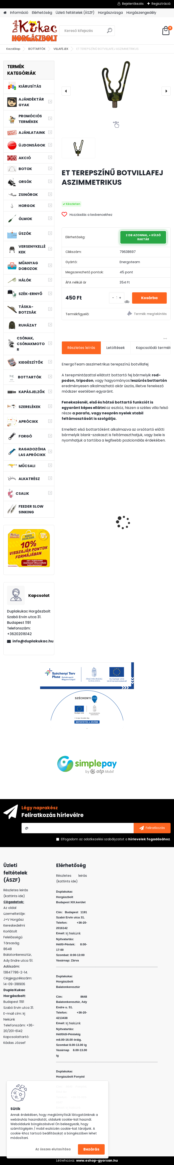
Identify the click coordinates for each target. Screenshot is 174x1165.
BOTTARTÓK (37, 49)
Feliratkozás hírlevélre (53, 815)
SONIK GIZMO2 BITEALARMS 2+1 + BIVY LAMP (144, 524)
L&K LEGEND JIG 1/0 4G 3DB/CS (85, 523)
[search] (109, 32)
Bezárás (91, 1149)
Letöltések (115, 347)
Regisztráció (161, 3)
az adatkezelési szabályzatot (101, 839)
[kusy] (116, 298)
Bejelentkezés (133, 3)
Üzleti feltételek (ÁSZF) (75, 12)
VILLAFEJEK (60, 49)
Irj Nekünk (73, 933)
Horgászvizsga (110, 12)
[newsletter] (152, 828)
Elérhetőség (42, 12)
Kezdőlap (13, 49)
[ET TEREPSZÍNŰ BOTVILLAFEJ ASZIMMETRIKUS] (116, 84)
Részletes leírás (81, 347)
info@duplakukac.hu (31, 641)
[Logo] (34, 30)
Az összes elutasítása (53, 1149)
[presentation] (66, 91)
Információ (19, 12)
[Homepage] (5, 12)
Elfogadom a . (116, 839)
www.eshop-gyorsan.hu (97, 1160)
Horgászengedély (141, 12)
